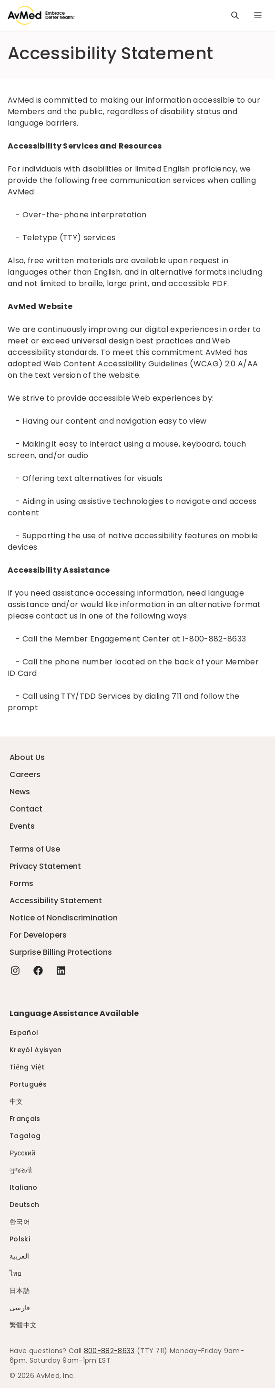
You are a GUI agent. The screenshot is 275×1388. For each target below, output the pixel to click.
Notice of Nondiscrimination (64, 917)
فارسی (20, 1308)
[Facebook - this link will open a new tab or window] (38, 970)
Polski (20, 1239)
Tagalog (25, 1136)
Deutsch (24, 1204)
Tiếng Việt (27, 1067)
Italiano (24, 1187)
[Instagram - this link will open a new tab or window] (15, 970)
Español (24, 1032)
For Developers (38, 934)
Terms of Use (35, 848)
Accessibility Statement (56, 900)
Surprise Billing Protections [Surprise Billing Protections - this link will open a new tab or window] (61, 952)
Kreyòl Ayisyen (35, 1050)
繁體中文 (23, 1325)
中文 (16, 1101)
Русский (22, 1153)
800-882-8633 (109, 1351)
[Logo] (41, 15)
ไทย (15, 1273)
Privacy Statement (45, 866)
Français (25, 1118)
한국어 (20, 1222)
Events (22, 826)
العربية (19, 1256)
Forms (21, 883)
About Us (27, 757)
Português (28, 1084)
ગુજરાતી (21, 1170)
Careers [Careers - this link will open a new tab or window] (25, 774)
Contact (26, 808)
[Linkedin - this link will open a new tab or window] (61, 970)
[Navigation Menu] (257, 15)
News (20, 791)
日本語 (20, 1290)
